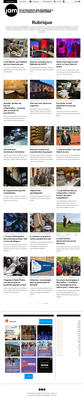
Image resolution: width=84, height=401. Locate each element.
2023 (60, 327)
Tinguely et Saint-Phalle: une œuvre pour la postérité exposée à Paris (15, 282)
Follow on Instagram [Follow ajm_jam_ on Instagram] (45, 321)
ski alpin (42, 31)
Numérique (68, 27)
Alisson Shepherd (63, 100)
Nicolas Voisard (10, 277)
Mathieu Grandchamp (11, 188)
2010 (60, 355)
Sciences (31, 29)
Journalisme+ (51, 27)
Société (38, 29)
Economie (15, 27)
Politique (75, 27)
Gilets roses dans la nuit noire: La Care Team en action (67, 64)
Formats (22, 1)
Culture (8, 27)
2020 (60, 334)
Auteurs (34, 1)
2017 (60, 340)
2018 (60, 338)
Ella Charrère (62, 59)
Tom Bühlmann (36, 59)
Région (9, 29)
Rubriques (9, 1)
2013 (60, 349)
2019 (60, 336)
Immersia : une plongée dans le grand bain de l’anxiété (40, 282)
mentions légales (45, 395)
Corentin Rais (9, 59)
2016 (60, 342)
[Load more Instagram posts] (29, 376)
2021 (60, 331)
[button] (12, 332)
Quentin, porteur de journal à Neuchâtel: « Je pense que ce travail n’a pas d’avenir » (14, 108)
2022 (60, 329)
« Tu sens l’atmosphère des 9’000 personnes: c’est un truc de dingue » (15, 238)
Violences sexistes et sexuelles (51, 29)
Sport (63, 29)
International (41, 27)
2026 (60, 321)
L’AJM (57, 1)
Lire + (5, 74)
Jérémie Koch (9, 100)
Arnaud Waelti (36, 100)
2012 (60, 351)
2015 (60, 344)
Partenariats (47, 1)
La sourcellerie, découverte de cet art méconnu (66, 241)
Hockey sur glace (72, 29)
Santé (25, 29)
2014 (60, 346)
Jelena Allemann (63, 188)
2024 (60, 325)
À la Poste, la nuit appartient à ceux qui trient (65, 105)
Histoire (33, 27)
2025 (60, 323)
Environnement (24, 27)
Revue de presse (17, 29)
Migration (59, 27)
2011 (60, 353)
